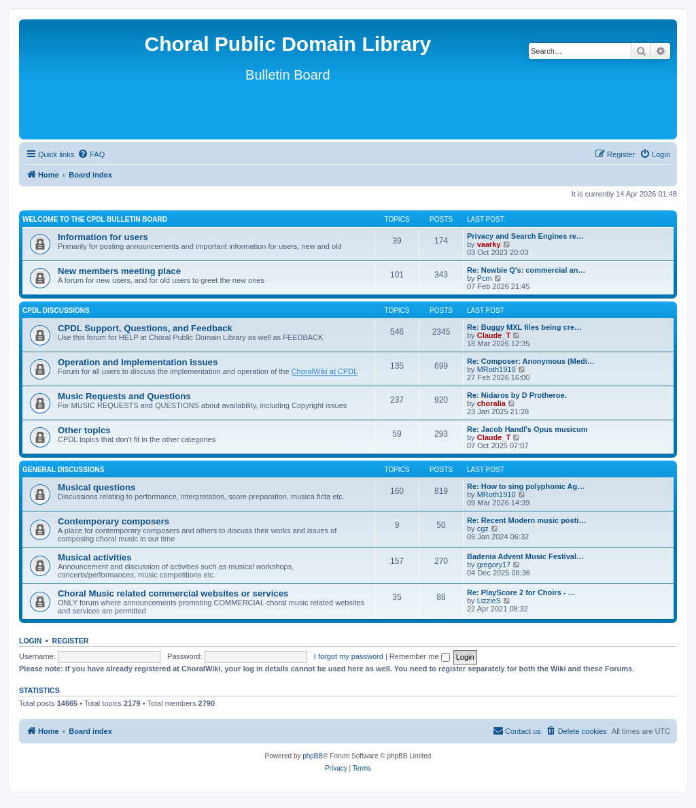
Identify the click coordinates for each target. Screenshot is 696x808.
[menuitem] (91, 154)
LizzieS (489, 600)
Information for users (103, 237)
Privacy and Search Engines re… (525, 236)
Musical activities (94, 557)
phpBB (312, 756)
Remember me (419, 656)
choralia (491, 403)
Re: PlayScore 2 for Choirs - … (521, 592)
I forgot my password (348, 656)
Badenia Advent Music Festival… (525, 556)
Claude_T (494, 335)
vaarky (489, 244)
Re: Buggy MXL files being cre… (524, 327)
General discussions (63, 469)
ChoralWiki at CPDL (325, 371)
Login (30, 641)
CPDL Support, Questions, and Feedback (145, 328)
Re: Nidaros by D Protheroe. (517, 395)
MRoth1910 (496, 369)
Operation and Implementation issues (138, 362)
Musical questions (96, 487)
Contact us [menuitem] (517, 730)
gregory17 (494, 564)
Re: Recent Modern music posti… (526, 520)
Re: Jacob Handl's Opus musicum (527, 429)
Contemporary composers (113, 521)
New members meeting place (119, 271)
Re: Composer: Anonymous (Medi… (531, 361)
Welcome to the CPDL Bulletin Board (94, 219)
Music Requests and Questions (124, 396)
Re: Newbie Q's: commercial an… (526, 270)
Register (70, 641)
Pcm (484, 278)
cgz (483, 528)
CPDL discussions (56, 310)
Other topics (84, 430)
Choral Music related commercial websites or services (173, 593)
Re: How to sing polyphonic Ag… (526, 486)
